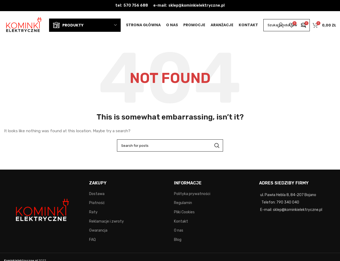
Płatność (97, 203)
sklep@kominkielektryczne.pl (196, 5)
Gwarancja (98, 230)
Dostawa (96, 194)
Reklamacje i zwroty (106, 221)
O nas (178, 230)
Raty (93, 212)
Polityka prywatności (192, 194)
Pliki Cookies (184, 212)
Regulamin (183, 203)
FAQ (92, 239)
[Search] (170, 145)
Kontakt (181, 221)
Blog (177, 239)
